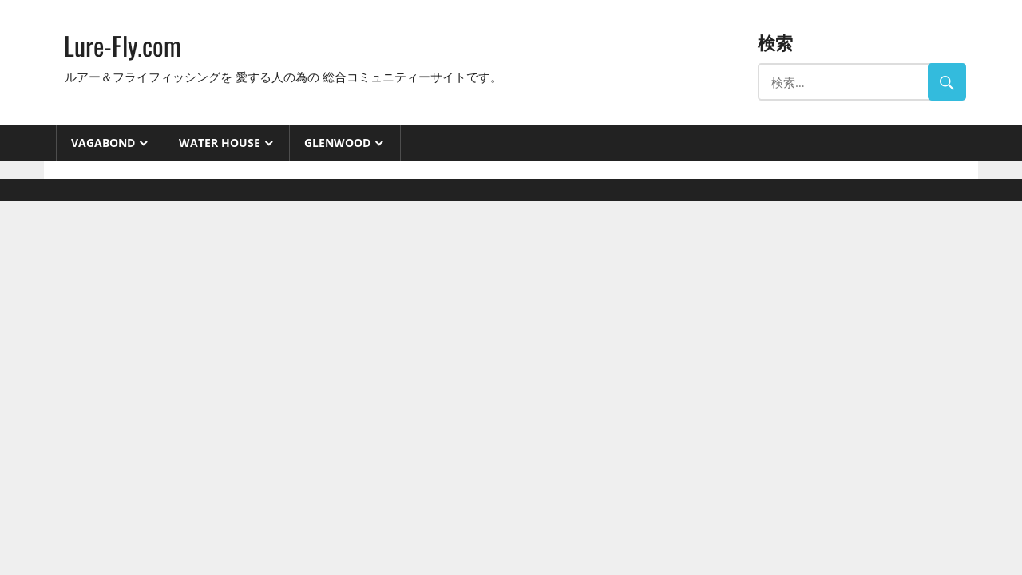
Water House (219, 142)
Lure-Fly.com (122, 45)
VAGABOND (103, 142)
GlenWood (337, 142)
